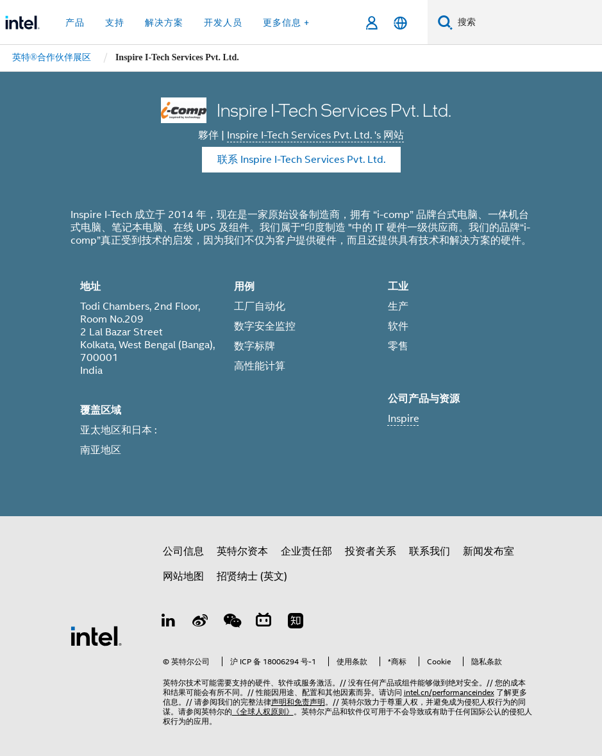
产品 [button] (75, 22)
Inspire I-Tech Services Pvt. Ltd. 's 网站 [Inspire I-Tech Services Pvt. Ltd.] (315, 135)
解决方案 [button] (164, 22)
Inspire (403, 418)
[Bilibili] (263, 622)
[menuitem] (51, 58)
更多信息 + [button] (286, 22)
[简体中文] (400, 23)
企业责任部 (306, 551)
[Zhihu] (295, 622)
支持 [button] (114, 22)
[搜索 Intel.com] (527, 22)
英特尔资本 (242, 551)
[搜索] (445, 22)
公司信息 (183, 551)
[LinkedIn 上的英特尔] (169, 622)
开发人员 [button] (223, 22)
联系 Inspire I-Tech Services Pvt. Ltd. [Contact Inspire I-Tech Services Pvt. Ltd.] (301, 159)
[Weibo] (200, 622)
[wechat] (232, 622)
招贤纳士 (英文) (252, 576)
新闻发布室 (488, 551)
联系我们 (429, 551)
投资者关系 (370, 551)
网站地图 (183, 576)
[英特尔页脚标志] (96, 635)
